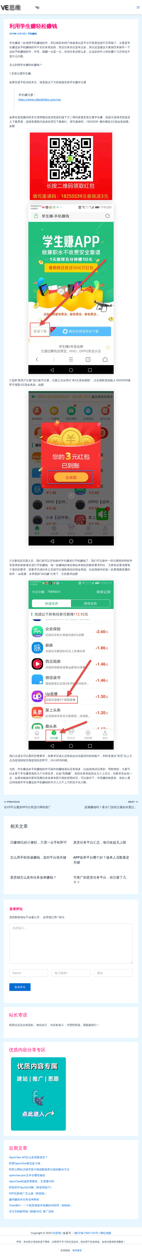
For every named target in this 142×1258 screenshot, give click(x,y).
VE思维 (56, 1233)
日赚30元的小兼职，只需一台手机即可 (38, 842)
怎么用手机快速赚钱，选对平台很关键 (38, 857)
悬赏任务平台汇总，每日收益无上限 (99, 842)
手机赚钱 (32, 33)
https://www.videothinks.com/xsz (39, 99)
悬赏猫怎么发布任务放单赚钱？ (33, 877)
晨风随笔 (77, 1250)
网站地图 (105, 1233)
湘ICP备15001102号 (86, 1233)
